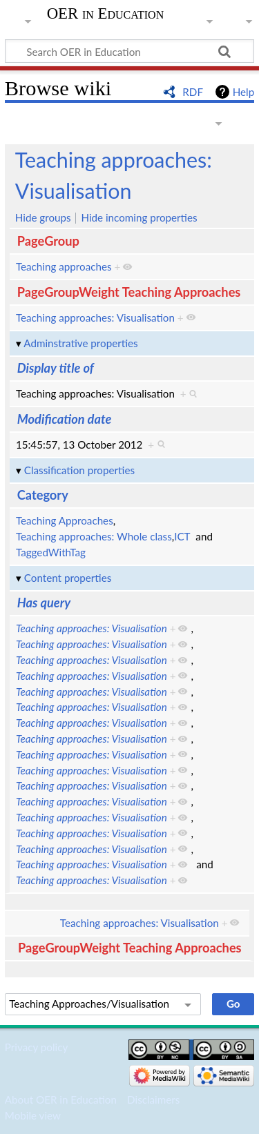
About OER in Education (61, 1099)
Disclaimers (153, 1099)
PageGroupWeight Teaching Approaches (129, 292)
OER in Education (105, 14)
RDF (192, 92)
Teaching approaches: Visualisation (95, 317)
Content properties (67, 577)
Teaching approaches (64, 266)
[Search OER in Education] (129, 51)
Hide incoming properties (139, 217)
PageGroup (48, 240)
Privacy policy (36, 1047)
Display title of (55, 367)
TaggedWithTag (51, 552)
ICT (182, 536)
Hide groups (43, 217)
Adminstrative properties (80, 343)
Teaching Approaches (64, 520)
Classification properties (79, 470)
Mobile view (33, 1115)
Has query (43, 602)
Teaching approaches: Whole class (94, 536)
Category (42, 494)
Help (243, 92)
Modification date (64, 419)
